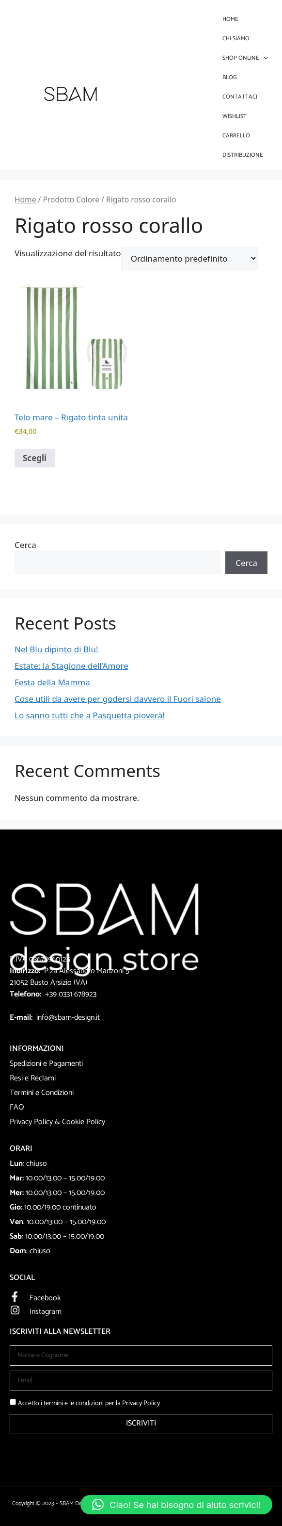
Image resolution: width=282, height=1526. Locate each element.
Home (230, 19)
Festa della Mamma (52, 682)
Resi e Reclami (33, 1078)
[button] (176, 1504)
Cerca (25, 544)
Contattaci (239, 96)
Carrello (236, 135)
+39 (52, 994)
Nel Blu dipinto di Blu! (56, 649)
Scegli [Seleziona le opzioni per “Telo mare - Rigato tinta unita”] (35, 458)
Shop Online (244, 58)
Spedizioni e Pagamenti (46, 1063)
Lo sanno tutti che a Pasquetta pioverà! (90, 715)
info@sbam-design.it (68, 1017)
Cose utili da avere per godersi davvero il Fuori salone (118, 698)
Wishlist (234, 116)
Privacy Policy (31, 1121)
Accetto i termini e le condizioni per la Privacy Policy (89, 1403)
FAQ (17, 1107)
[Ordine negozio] (189, 258)
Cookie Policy (83, 1121)
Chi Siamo (236, 38)
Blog (229, 77)
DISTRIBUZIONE (242, 155)
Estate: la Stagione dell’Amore (71, 665)
